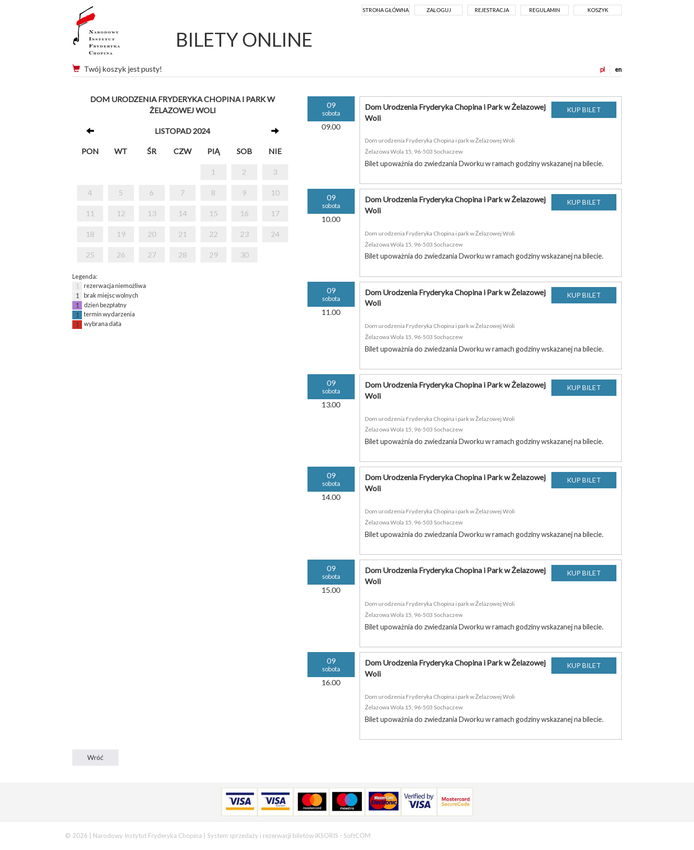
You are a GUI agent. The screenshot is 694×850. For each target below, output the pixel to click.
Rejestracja (492, 10)
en (618, 69)
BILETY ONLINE (244, 39)
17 (275, 213)
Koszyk (597, 10)
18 (90, 233)
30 (244, 254)
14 (182, 213)
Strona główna (385, 10)
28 (182, 254)
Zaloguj (439, 10)
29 (213, 254)
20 (151, 233)
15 (213, 213)
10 (275, 192)
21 (182, 233)
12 (121, 213)
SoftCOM (357, 835)
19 (121, 233)
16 (244, 213)
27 (151, 254)
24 (275, 233)
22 (213, 233)
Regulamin (544, 10)
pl (602, 69)
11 (90, 213)
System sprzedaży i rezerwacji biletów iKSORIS (272, 835)
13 (151, 213)
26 (121, 254)
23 (244, 233)
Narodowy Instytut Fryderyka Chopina (114, 34)
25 (90, 254)
